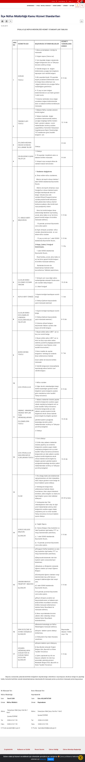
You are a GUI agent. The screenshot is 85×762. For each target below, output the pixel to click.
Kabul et (50, 759)
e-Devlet (53, 1)
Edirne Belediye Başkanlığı (72, 749)
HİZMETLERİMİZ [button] (57, 5)
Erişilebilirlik (8, 749)
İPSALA (38, 5)
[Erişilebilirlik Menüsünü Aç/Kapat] (80, 757)
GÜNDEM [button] (65, 5)
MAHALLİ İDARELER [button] (46, 5)
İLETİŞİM (72, 5)
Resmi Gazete (39, 749)
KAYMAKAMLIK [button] (30, 5)
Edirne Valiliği (53, 749)
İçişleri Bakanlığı (62, 1)
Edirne (70, 1)
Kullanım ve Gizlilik (23, 749)
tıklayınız (43, 759)
